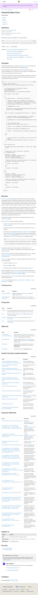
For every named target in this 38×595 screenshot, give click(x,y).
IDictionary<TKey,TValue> (25, 234)
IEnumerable (9, 55)
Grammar (3, 210)
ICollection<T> (29, 280)
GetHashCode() (5, 349)
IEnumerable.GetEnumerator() (7, 403)
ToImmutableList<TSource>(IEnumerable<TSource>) (11, 492)
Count (13, 71)
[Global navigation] (1, 2)
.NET (5, 9)
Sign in (36, 1)
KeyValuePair (14, 49)
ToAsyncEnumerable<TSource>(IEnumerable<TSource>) (12, 420)
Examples (4, 19)
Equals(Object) (4, 344)
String (19, 49)
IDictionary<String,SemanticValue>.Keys (9, 386)
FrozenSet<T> (30, 441)
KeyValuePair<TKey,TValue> (23, 231)
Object (8, 46)
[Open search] (33, 2)
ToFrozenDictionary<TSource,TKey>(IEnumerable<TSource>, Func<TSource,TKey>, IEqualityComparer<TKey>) (12, 435)
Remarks (4, 20)
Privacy (27, 589)
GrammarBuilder (18, 273)
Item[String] (4, 317)
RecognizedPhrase (8, 255)
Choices (11, 273)
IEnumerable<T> (29, 57)
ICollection (9, 49)
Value (21, 71)
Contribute (22, 589)
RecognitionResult (5, 256)
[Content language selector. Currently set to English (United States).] (7, 587)
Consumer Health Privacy (7, 591)
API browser (10, 9)
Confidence (32, 227)
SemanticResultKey (27, 272)
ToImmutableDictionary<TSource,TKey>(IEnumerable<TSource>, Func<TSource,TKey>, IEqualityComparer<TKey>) (12, 470)
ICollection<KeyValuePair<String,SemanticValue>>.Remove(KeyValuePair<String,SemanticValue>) (11, 379)
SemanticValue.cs (8, 34)
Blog (17, 589)
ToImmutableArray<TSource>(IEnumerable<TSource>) (12, 444)
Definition (4, 17)
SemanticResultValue (17, 272)
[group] (19, 43)
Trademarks (22, 591)
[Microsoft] (19, 1)
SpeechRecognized (24, 65)
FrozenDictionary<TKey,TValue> (30, 426)
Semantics (29, 253)
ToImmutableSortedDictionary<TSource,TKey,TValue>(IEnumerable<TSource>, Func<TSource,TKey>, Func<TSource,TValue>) (12, 514)
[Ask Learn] (30, 10)
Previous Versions (12, 589)
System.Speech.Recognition (11, 30)
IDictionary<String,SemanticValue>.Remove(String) (11, 390)
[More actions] (35, 10)
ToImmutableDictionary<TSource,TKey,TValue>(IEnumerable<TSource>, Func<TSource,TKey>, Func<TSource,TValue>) (10, 464)
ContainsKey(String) (5, 339)
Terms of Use (16, 591)
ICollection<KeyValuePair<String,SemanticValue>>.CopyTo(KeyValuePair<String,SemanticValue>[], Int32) (12, 369)
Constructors (4, 22)
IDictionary (9, 53)
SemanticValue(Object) (6, 293)
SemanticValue (24, 49)
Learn (2, 9)
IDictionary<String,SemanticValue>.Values (10, 399)
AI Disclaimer (4, 589)
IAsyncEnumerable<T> (28, 422)
